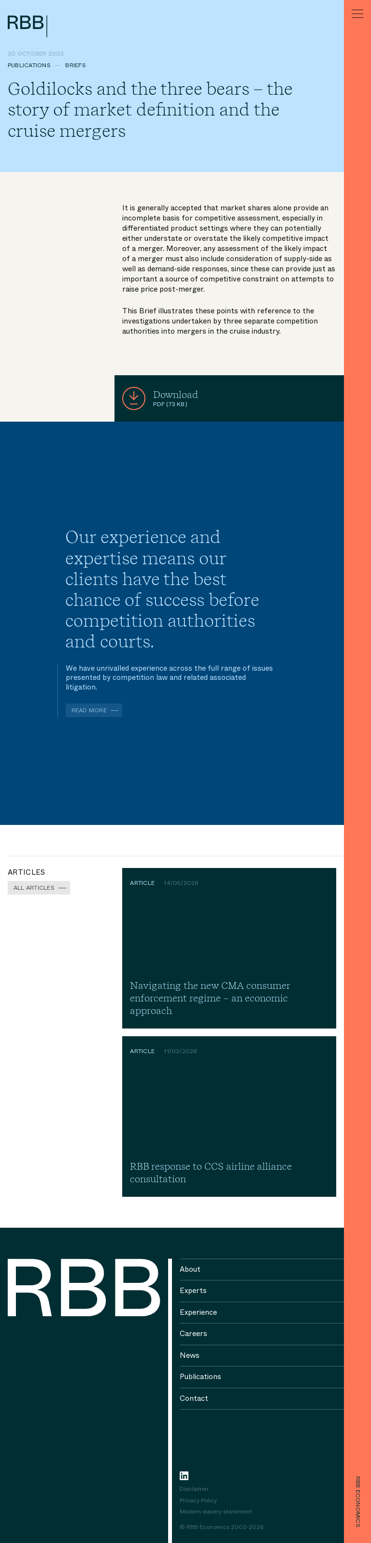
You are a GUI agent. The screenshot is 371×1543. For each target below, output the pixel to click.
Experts (193, 1290)
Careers (193, 1333)
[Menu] (357, 13)
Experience (198, 1312)
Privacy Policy (198, 1501)
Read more (89, 710)
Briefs (75, 65)
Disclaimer (194, 1489)
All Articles (34, 887)
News (190, 1355)
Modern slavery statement (216, 1512)
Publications (29, 65)
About (190, 1269)
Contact (194, 1398)
